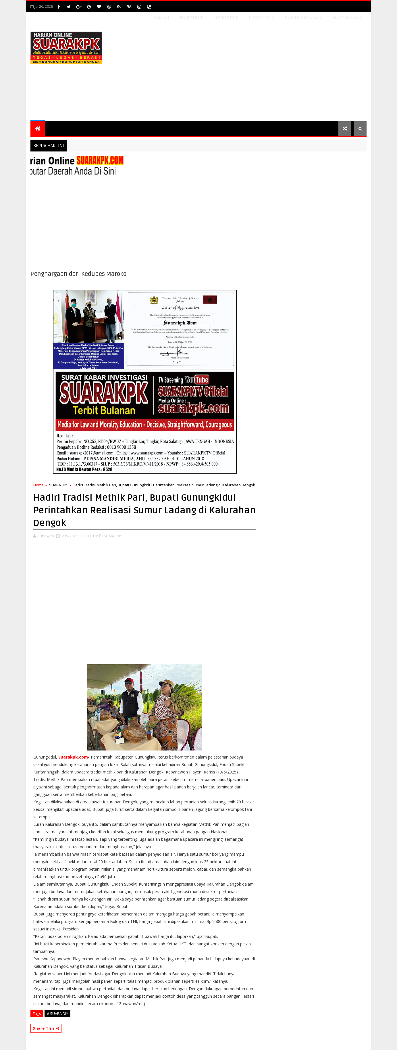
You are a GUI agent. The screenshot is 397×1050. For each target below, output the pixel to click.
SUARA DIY (58, 484)
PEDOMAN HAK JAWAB (303, 17)
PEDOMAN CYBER (346, 17)
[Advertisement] (262, 72)
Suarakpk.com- (74, 757)
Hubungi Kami (191, 17)
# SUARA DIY (57, 1013)
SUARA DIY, (113, 535)
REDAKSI (161, 17)
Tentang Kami (227, 17)
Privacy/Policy (262, 17)
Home (38, 484)
